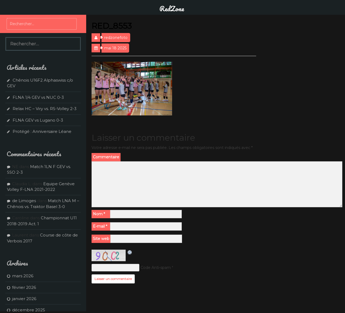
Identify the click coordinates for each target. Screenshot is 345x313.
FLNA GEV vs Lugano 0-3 (38, 120)
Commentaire (106, 157)
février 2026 (24, 287)
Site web (101, 238)
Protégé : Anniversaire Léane (42, 131)
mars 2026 (22, 275)
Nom (99, 214)
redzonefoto (116, 37)
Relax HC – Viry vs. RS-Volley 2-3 (45, 108)
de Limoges (24, 200)
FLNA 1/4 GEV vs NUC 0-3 (38, 97)
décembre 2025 (28, 309)
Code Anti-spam (155, 267)
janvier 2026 (24, 298)
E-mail (100, 226)
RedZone (171, 8)
